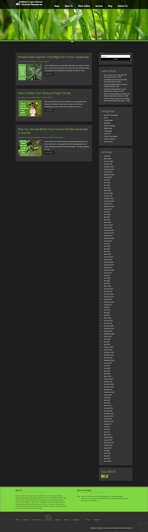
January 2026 (108, 164)
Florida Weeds (108, 120)
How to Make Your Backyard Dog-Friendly (44, 93)
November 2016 (109, 443)
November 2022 (109, 265)
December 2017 (109, 413)
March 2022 (107, 286)
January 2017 (108, 440)
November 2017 (109, 416)
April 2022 (107, 283)
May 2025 (107, 185)
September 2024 (109, 206)
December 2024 (109, 198)
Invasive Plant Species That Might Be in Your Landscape (53, 57)
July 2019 (107, 366)
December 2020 (109, 326)
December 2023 (109, 230)
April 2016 (107, 458)
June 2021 (107, 310)
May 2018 (107, 400)
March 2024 (107, 222)
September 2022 (109, 270)
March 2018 (107, 405)
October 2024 (108, 204)
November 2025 (109, 169)
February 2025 (108, 193)
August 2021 (108, 305)
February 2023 (108, 257)
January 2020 (108, 350)
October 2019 (108, 358)
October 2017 (108, 419)
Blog (110, 6)
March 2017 (107, 435)
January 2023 (108, 259)
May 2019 (107, 371)
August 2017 (108, 424)
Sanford (57, 520)
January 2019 (108, 381)
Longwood (76, 520)
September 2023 (109, 238)
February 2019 (108, 379)
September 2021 (109, 302)
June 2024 (107, 214)
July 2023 (107, 243)
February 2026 (108, 161)
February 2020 (108, 347)
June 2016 (107, 453)
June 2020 (107, 339)
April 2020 (107, 344)
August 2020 (108, 336)
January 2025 (108, 196)
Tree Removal (108, 141)
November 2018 (109, 387)
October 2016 (108, 445)
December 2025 (109, 167)
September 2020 (109, 334)
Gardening (107, 123)
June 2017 (107, 429)
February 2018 (108, 408)
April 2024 (107, 220)
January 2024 (108, 228)
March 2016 (107, 461)
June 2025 (107, 182)
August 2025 (108, 177)
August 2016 (108, 448)
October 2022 (108, 267)
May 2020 (107, 342)
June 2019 (107, 368)
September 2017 (109, 421)
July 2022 (107, 275)
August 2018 (108, 395)
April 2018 (107, 403)
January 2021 (108, 323)
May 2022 (107, 281)
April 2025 (107, 188)
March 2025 (107, 190)
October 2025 (108, 172)
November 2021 (109, 297)
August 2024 (108, 209)
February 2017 (108, 437)
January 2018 (108, 411)
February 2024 (108, 225)
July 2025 (107, 180)
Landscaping (108, 131)
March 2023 (107, 254)
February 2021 (108, 320)
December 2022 (109, 262)
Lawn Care (107, 134)
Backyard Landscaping (56, 137)
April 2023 (107, 251)
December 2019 (109, 352)
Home (56, 6)
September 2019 (109, 360)
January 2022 (108, 291)
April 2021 (107, 315)
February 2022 (108, 289)
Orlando (66, 520)
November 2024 (109, 201)
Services (99, 6)
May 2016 (107, 456)
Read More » (49, 74)
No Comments (31, 61)
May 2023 (107, 249)
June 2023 (107, 246)
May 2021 (107, 312)
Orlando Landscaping (110, 136)
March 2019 (107, 376)
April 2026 (107, 156)
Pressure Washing (109, 139)
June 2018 (107, 397)
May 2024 (107, 217)
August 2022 (108, 273)
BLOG (47, 61)
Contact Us (123, 6)
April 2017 (107, 432)
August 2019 (108, 363)
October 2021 (108, 299)
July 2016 (107, 450)
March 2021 (107, 318)
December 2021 (109, 294)
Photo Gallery (84, 6)
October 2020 (108, 331)
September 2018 (109, 392)
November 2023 (109, 233)
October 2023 (108, 236)
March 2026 (107, 159)
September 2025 (109, 174)
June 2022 (107, 278)
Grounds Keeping (109, 126)
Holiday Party (108, 128)
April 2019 (107, 374)
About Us (69, 6)
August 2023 (108, 241)
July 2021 (107, 307)
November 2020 (109, 328)
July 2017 (107, 427)
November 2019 (109, 355)
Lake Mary (48, 520)
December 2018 (109, 384)
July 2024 (107, 212)
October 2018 (108, 389)
